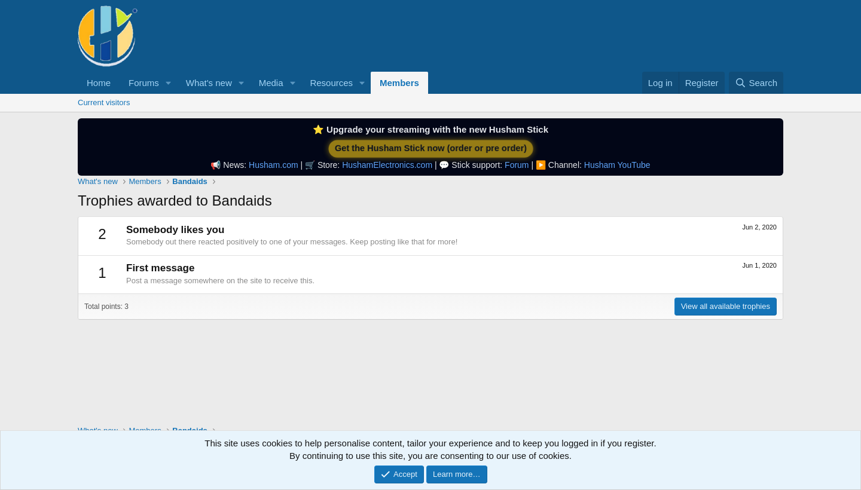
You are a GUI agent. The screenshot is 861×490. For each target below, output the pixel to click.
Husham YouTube (617, 165)
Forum (517, 165)
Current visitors (104, 102)
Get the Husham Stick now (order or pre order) (430, 148)
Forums (144, 83)
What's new (209, 83)
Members (399, 83)
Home (99, 83)
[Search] (756, 83)
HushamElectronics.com (387, 165)
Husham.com (273, 165)
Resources (331, 83)
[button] (168, 83)
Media (271, 83)
